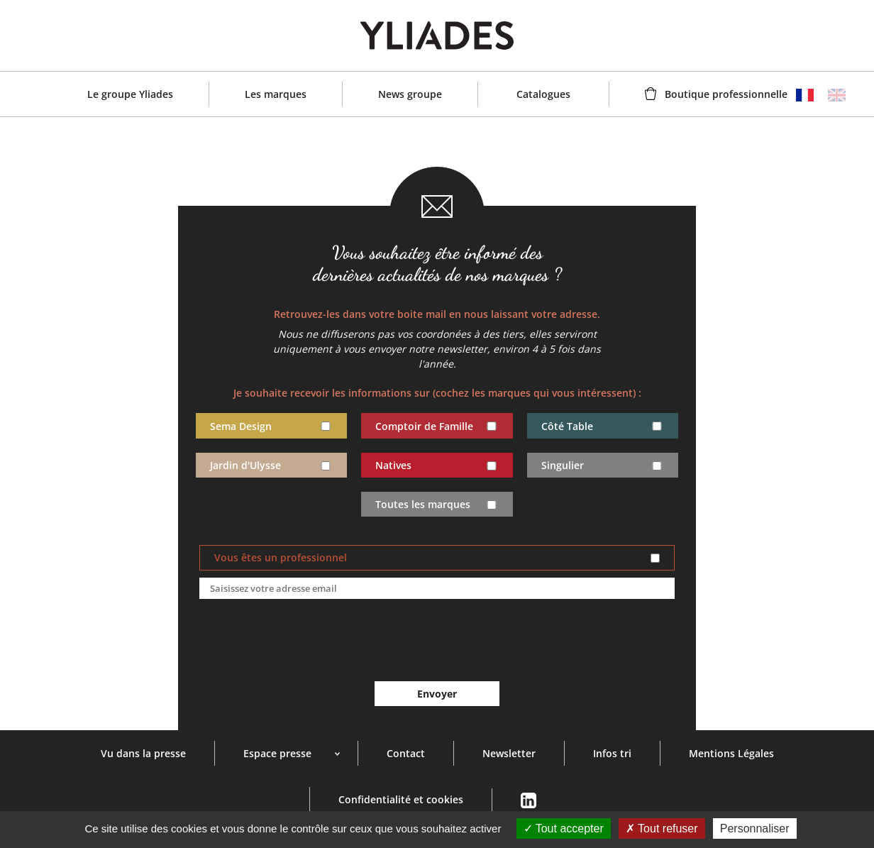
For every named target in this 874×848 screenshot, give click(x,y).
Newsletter (509, 753)
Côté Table (567, 426)
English (837, 95)
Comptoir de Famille (424, 426)
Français (805, 95)
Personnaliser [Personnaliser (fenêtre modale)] (755, 828)
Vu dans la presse (143, 753)
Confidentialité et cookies (400, 799)
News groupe (410, 94)
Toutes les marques (422, 505)
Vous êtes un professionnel (280, 558)
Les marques (275, 94)
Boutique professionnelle (726, 94)
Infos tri (612, 753)
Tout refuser (662, 828)
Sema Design (241, 426)
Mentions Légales (731, 753)
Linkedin (528, 800)
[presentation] (437, 640)
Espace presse (277, 753)
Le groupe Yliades (130, 94)
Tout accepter (564, 828)
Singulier (562, 465)
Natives (393, 465)
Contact (406, 753)
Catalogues (543, 94)
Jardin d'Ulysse (245, 465)
